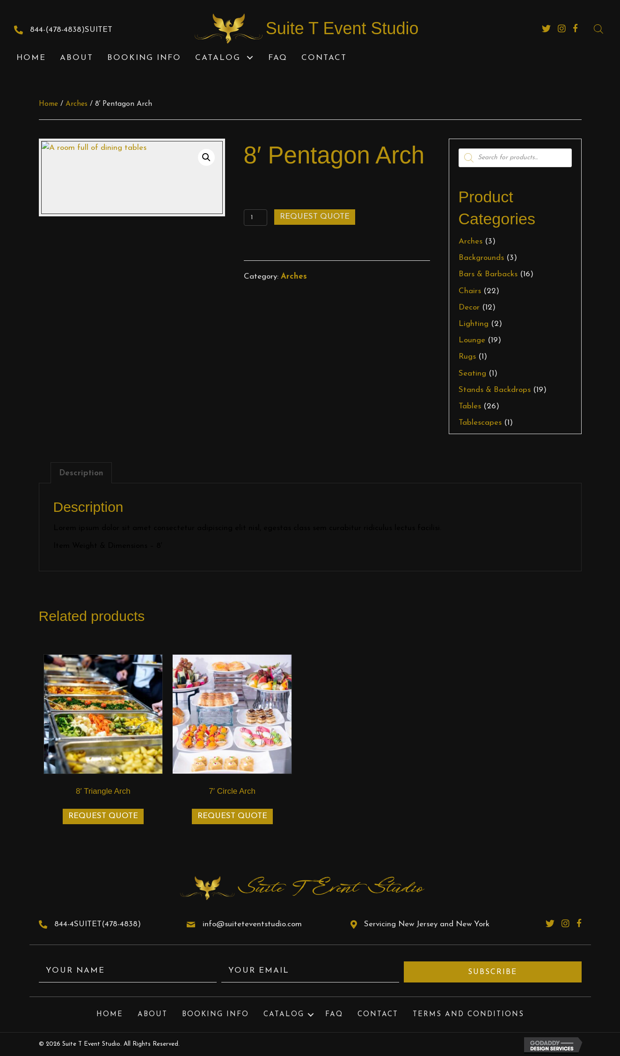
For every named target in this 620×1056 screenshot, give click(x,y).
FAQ (334, 1014)
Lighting (474, 324)
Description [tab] (81, 473)
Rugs (467, 357)
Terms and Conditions (468, 1014)
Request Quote (315, 217)
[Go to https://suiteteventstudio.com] (334, 28)
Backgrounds (481, 258)
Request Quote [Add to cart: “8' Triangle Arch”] (103, 816)
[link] (31, 58)
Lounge (472, 340)
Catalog (283, 1014)
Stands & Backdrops (495, 390)
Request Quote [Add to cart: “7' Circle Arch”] (232, 816)
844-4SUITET (78, 924)
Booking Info (215, 1014)
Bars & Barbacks (488, 274)
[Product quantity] (256, 217)
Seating (472, 373)
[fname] (128, 971)
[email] (310, 971)
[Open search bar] (598, 29)
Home (48, 104)
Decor (469, 307)
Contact (377, 1014)
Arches (77, 104)
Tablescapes (480, 423)
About (153, 1014)
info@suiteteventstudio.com (252, 924)
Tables (470, 406)
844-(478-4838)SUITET (71, 30)
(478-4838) (121, 924)
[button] (249, 58)
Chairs (470, 291)
